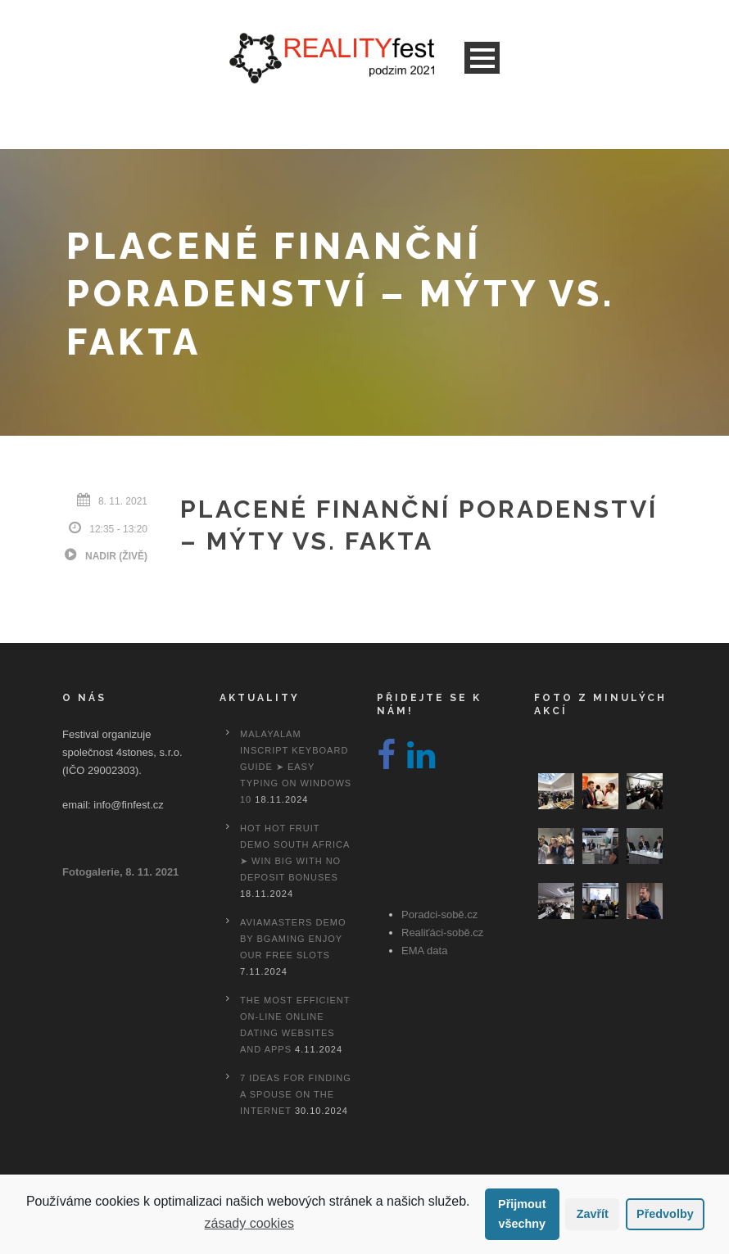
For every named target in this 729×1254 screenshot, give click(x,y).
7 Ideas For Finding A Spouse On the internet (295, 1094)
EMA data (424, 950)
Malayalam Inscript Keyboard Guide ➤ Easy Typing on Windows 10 (295, 766)
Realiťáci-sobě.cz (442, 932)
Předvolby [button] (665, 1213)
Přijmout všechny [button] (522, 1213)
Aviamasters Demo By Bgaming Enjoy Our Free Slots (293, 938)
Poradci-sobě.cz (439, 914)
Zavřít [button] (593, 1213)
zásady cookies (249, 1223)
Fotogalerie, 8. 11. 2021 (120, 872)
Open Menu (482, 58)
